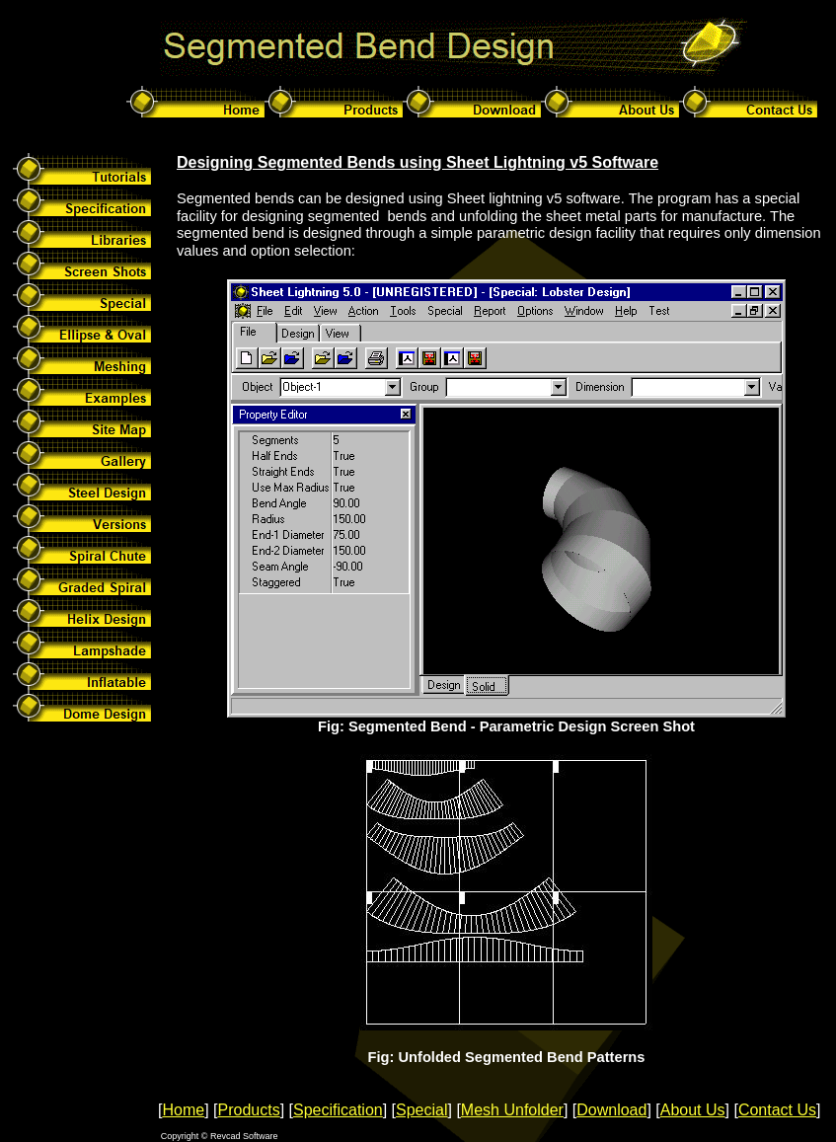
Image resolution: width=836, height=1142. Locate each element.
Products (248, 1110)
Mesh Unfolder (512, 1110)
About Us (692, 1110)
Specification (338, 1110)
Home (183, 1110)
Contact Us (777, 1110)
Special (421, 1110)
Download (611, 1110)
